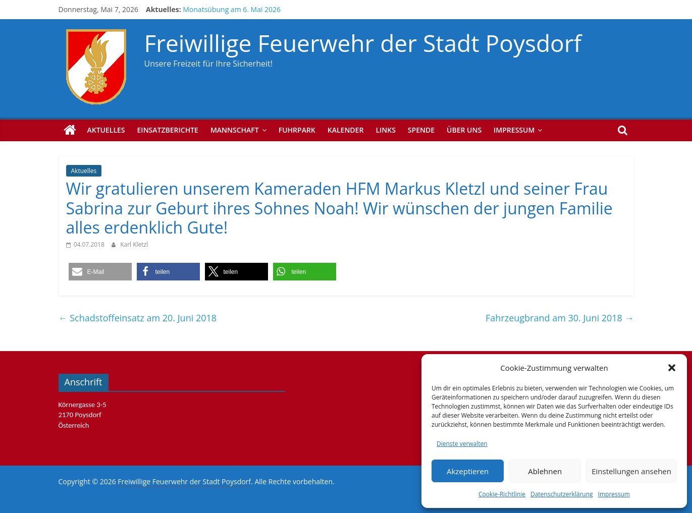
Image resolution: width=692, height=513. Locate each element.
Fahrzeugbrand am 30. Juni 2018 (559, 318)
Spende (421, 130)
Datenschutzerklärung (561, 494)
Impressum (614, 494)
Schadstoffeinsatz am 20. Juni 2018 (138, 318)
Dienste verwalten (462, 443)
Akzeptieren (468, 471)
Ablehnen (545, 471)
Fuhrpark (297, 130)
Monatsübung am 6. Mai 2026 (232, 9)
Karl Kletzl (134, 244)
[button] (672, 368)
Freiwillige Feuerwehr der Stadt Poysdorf (362, 43)
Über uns (464, 130)
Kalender (346, 130)
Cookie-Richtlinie (501, 494)
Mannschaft (234, 130)
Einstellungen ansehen (631, 471)
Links (385, 130)
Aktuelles (106, 130)
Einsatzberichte (167, 130)
